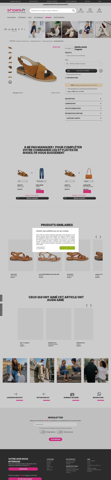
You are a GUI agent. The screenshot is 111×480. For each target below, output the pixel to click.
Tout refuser (40, 248)
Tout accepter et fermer (67, 248)
